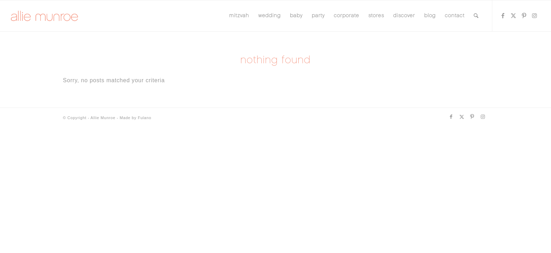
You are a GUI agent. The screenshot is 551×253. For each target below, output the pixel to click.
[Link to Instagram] (535, 15)
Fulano (144, 118)
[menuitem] (239, 15)
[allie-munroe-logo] (44, 15)
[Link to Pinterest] (524, 15)
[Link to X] (513, 15)
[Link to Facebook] (503, 15)
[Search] (476, 15)
